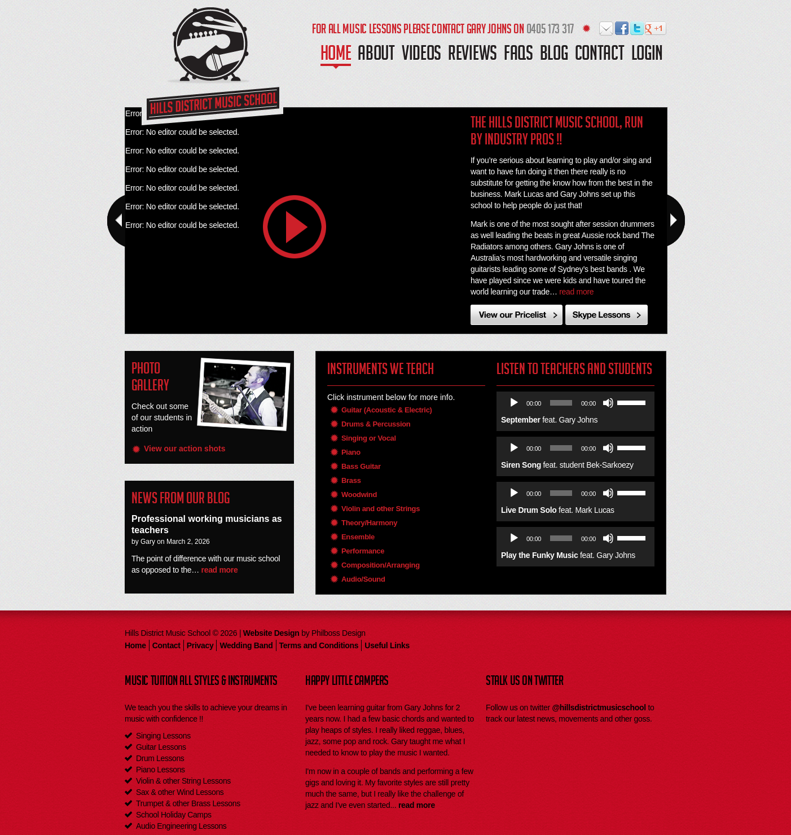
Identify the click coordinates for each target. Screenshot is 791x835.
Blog (554, 55)
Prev (116, 220)
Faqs (518, 55)
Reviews (472, 55)
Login (647, 55)
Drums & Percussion (375, 424)
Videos (421, 55)
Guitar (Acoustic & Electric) (386, 410)
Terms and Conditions (319, 645)
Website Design (271, 633)
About (376, 55)
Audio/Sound (363, 579)
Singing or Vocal (368, 438)
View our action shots (184, 448)
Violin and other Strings (380, 508)
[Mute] (608, 402)
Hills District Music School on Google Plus (652, 28)
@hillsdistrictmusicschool (598, 707)
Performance (362, 551)
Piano (351, 452)
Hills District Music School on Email (607, 28)
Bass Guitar (361, 466)
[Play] (514, 402)
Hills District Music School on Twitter (637, 28)
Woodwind (359, 494)
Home (335, 57)
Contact (600, 55)
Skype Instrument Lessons (606, 315)
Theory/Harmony (369, 522)
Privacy (200, 645)
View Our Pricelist (517, 315)
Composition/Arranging (380, 565)
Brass (351, 480)
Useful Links (387, 645)
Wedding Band (246, 645)
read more (576, 291)
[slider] (561, 403)
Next (676, 220)
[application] (576, 403)
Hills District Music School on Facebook (622, 28)
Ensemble (358, 537)
